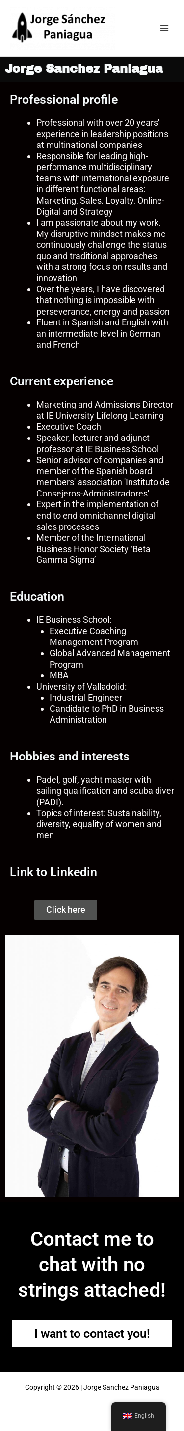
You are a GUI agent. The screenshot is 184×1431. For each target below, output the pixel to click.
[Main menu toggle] (165, 28)
